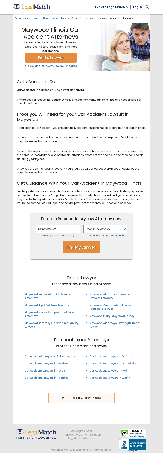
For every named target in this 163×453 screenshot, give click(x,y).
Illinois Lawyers (50, 18)
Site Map (95, 428)
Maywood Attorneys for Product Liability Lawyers (51, 324)
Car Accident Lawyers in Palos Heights (50, 356)
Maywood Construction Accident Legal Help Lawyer (111, 307)
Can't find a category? (105, 235)
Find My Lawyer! (81, 247)
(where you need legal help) (57, 235)
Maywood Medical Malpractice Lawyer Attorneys (50, 314)
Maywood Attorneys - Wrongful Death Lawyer (114, 324)
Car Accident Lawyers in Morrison (47, 363)
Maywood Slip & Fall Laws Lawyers (47, 305)
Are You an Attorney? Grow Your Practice (51, 66)
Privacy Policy (73, 428)
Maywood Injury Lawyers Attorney (111, 316)
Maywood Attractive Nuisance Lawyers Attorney (109, 296)
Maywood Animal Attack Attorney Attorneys (47, 296)
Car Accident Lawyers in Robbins (46, 378)
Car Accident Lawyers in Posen (45, 370)
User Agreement (81, 424)
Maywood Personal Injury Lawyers (78, 18)
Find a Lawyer (51, 57)
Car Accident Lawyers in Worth (109, 378)
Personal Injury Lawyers (27, 18)
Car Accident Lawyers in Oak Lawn (111, 356)
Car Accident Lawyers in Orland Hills (113, 363)
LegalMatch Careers (81, 431)
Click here (119, 235)
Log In (137, 7)
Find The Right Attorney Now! (81, 398)
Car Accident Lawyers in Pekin (108, 370)
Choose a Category (97, 229)
